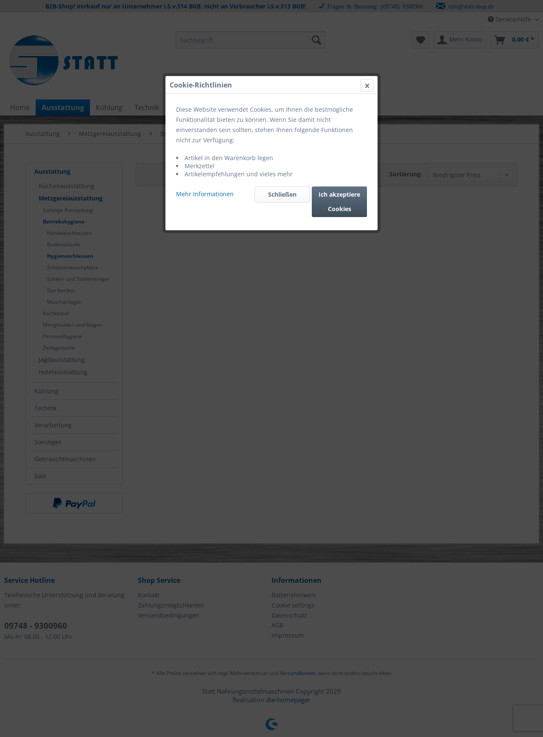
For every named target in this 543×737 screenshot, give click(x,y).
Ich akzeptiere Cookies (339, 201)
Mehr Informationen (205, 194)
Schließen (282, 194)
